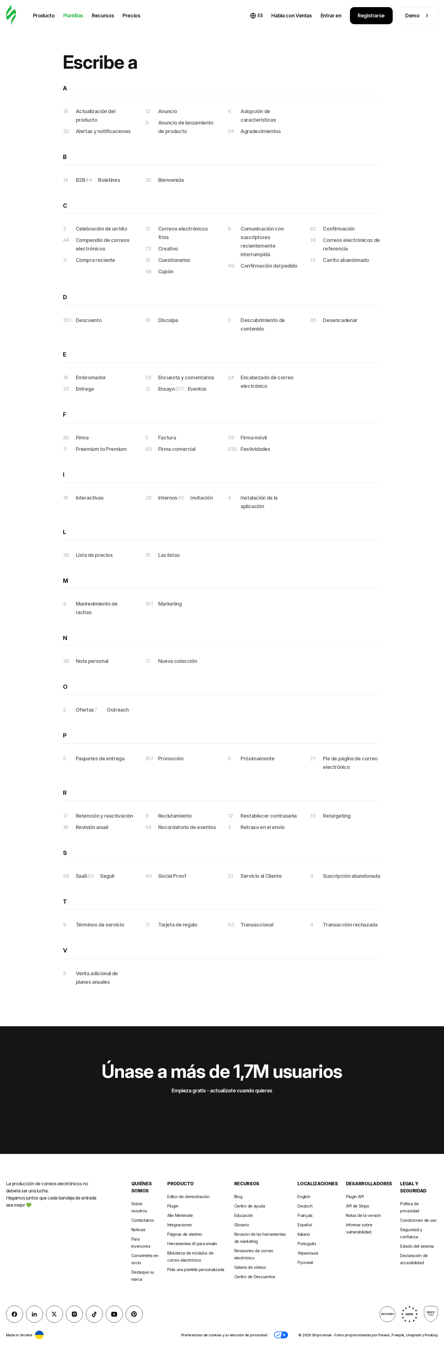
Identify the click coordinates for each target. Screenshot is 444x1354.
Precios (131, 16)
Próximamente (258, 759)
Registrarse (371, 16)
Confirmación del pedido (269, 266)
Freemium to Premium (101, 449)
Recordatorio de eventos (187, 827)
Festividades (255, 449)
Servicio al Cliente (261, 876)
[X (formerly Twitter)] (54, 1314)
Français (305, 1215)
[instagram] (74, 1314)
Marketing (170, 604)
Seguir (107, 876)
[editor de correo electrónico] (11, 15)
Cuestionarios (174, 260)
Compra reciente (95, 260)
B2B (80, 180)
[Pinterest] (134, 1314)
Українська (308, 1253)
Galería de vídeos (250, 1267)
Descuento (89, 320)
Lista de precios (94, 555)
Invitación (201, 498)
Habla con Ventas (291, 16)
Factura (167, 438)
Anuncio (167, 111)
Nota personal (92, 661)
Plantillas (73, 16)
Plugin (172, 1206)
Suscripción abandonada (351, 876)
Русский (305, 1262)
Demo (416, 16)
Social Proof (172, 876)
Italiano (304, 1234)
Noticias (138, 1229)
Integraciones (179, 1224)
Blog (238, 1196)
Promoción (171, 759)
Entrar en (331, 16)
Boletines (109, 180)
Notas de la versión (363, 1215)
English (304, 1196)
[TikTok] (94, 1314)
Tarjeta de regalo (177, 925)
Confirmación (339, 229)
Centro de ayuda (249, 1206)
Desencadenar (340, 320)
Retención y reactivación (104, 816)
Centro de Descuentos (254, 1276)
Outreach (118, 710)
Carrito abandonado (346, 260)
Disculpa (168, 320)
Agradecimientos (261, 131)
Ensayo (166, 389)
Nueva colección (177, 661)
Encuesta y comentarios (186, 377)
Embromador (91, 377)
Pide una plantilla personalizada (195, 1269)
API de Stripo (357, 1206)
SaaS (81, 876)
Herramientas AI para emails (192, 1243)
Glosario (241, 1224)
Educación (243, 1215)
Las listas (169, 555)
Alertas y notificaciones (103, 131)
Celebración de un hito (101, 229)
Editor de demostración (188, 1196)
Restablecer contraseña (269, 816)
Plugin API (355, 1196)
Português (307, 1243)
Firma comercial (176, 449)
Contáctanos (142, 1220)
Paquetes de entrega (100, 759)
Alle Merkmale (180, 1215)
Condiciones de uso (418, 1220)
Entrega (85, 389)
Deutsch (305, 1206)
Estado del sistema (417, 1246)
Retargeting (336, 816)
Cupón (165, 271)
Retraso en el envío (262, 827)
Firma (82, 438)
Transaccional (257, 925)
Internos (168, 498)
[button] (281, 1334)
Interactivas (90, 498)
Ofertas (85, 710)
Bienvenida (171, 180)
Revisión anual (92, 827)
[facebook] (14, 1314)
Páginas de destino (184, 1234)
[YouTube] (114, 1314)
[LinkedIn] (34, 1314)
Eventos (197, 389)
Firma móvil (254, 438)
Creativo (168, 249)
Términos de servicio (100, 925)
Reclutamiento (175, 816)
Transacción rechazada (350, 925)
